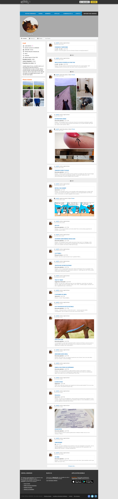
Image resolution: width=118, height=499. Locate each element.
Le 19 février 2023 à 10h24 (58, 59)
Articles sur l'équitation (29, 489)
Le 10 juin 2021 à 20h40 (58, 351)
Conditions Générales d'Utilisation (60, 496)
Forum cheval (27, 483)
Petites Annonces (30, 13)
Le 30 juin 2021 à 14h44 (58, 303)
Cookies (70, 496)
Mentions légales (47, 496)
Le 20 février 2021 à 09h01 (58, 454)
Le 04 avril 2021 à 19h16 (58, 406)
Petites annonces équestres (30, 485)
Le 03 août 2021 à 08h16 (58, 291)
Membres (47, 13)
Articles (57, 13)
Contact (78, 13)
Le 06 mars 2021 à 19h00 (58, 439)
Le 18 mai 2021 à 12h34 (58, 364)
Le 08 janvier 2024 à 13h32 (59, 44)
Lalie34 (57, 43)
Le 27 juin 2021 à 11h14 (58, 317)
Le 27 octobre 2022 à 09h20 (59, 76)
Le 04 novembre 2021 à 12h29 (59, 199)
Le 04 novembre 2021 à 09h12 (59, 222)
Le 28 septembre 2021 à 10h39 (59, 250)
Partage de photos (28, 487)
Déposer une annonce (90, 13)
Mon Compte (85, 2)
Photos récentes (33, 80)
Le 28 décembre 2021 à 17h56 (59, 185)
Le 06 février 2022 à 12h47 (58, 130)
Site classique (77, 496)
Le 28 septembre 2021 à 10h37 (59, 262)
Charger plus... (71, 466)
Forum (40, 13)
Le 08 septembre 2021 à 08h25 (59, 277)
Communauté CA (68, 13)
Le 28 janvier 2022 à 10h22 (59, 167)
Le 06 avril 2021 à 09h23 (58, 392)
